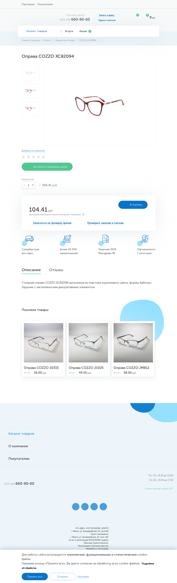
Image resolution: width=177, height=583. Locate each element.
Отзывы (59, 270)
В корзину (128, 205)
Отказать (62, 576)
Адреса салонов (107, 20)
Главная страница (31, 40)
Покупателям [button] (45, 4)
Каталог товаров (40, 31)
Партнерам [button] (28, 4)
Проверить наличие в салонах (105, 223)
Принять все (34, 576)
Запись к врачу (106, 15)
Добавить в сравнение (33, 150)
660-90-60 (74, 19)
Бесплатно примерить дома (47, 167)
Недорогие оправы (65, 40)
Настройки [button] (83, 576)
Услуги (70, 31)
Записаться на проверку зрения (52, 223)
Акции (85, 31)
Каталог (47, 40)
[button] (153, 311)
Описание (32, 270)
